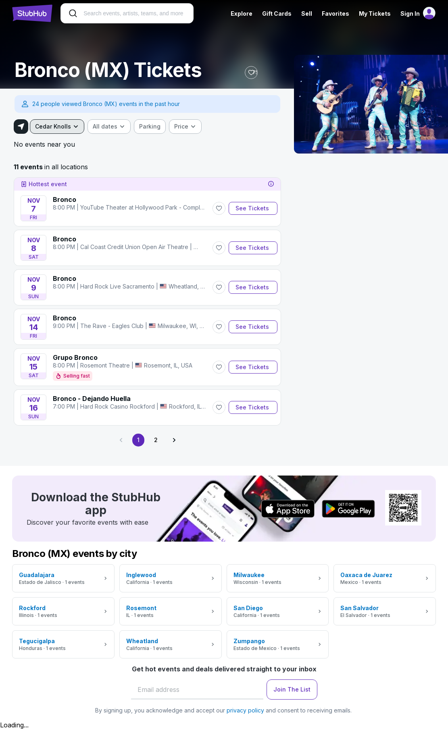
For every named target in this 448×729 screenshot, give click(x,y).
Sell (305, 13)
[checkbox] (151, 126)
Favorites (334, 13)
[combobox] (58, 126)
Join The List (291, 689)
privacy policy (245, 710)
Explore (241, 13)
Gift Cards (276, 13)
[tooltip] (271, 184)
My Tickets (374, 13)
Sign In (409, 13)
